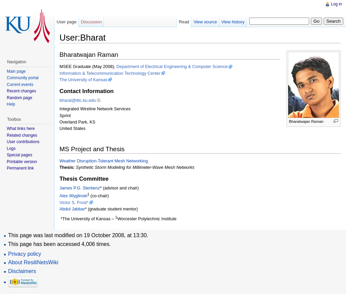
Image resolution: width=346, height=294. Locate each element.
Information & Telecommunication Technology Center (109, 73)
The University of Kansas (83, 79)
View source (205, 21)
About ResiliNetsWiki (33, 262)
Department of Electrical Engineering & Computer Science (172, 66)
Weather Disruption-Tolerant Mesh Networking (103, 160)
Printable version (22, 161)
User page (66, 21)
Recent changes (21, 91)
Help (11, 104)
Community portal (23, 77)
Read (184, 21)
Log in (336, 4)
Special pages (19, 155)
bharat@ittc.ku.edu (77, 100)
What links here (21, 128)
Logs (11, 148)
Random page (19, 97)
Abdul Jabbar (72, 208)
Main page (16, 71)
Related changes (22, 135)
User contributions (23, 141)
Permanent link (20, 168)
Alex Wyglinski (73, 196)
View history (233, 21)
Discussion (91, 21)
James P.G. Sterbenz (79, 187)
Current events (20, 84)
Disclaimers (22, 271)
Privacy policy (24, 254)
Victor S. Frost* (74, 202)
